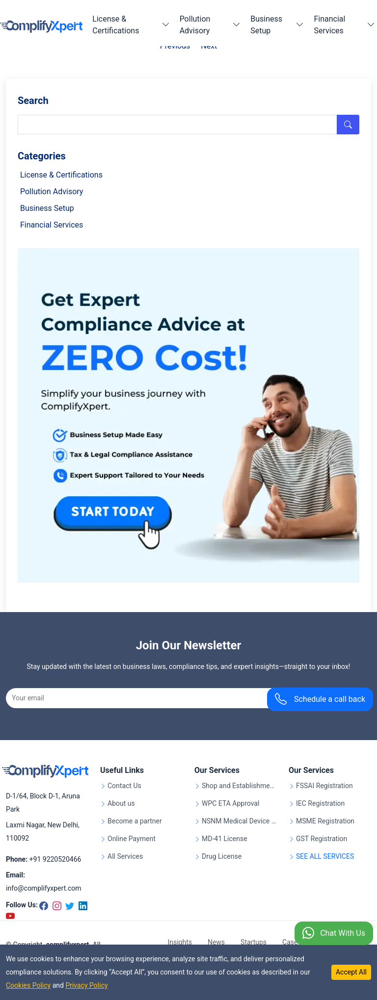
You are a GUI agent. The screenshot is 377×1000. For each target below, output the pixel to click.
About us (121, 803)
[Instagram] (56, 905)
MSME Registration (325, 821)
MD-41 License (224, 839)
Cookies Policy (28, 985)
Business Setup (47, 208)
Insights (179, 942)
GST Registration (321, 839)
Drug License (222, 856)
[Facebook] (44, 905)
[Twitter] (69, 905)
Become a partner (135, 821)
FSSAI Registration (324, 786)
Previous (175, 46)
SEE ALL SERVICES (325, 856)
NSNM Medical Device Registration (239, 821)
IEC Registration (320, 803)
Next (209, 46)
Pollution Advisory (51, 191)
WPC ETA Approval (230, 803)
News (216, 942)
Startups (254, 942)
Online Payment (132, 839)
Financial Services (51, 225)
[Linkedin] (81, 905)
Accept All (351, 972)
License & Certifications (61, 174)
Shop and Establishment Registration (239, 786)
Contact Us (124, 786)
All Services (125, 856)
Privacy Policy (86, 985)
